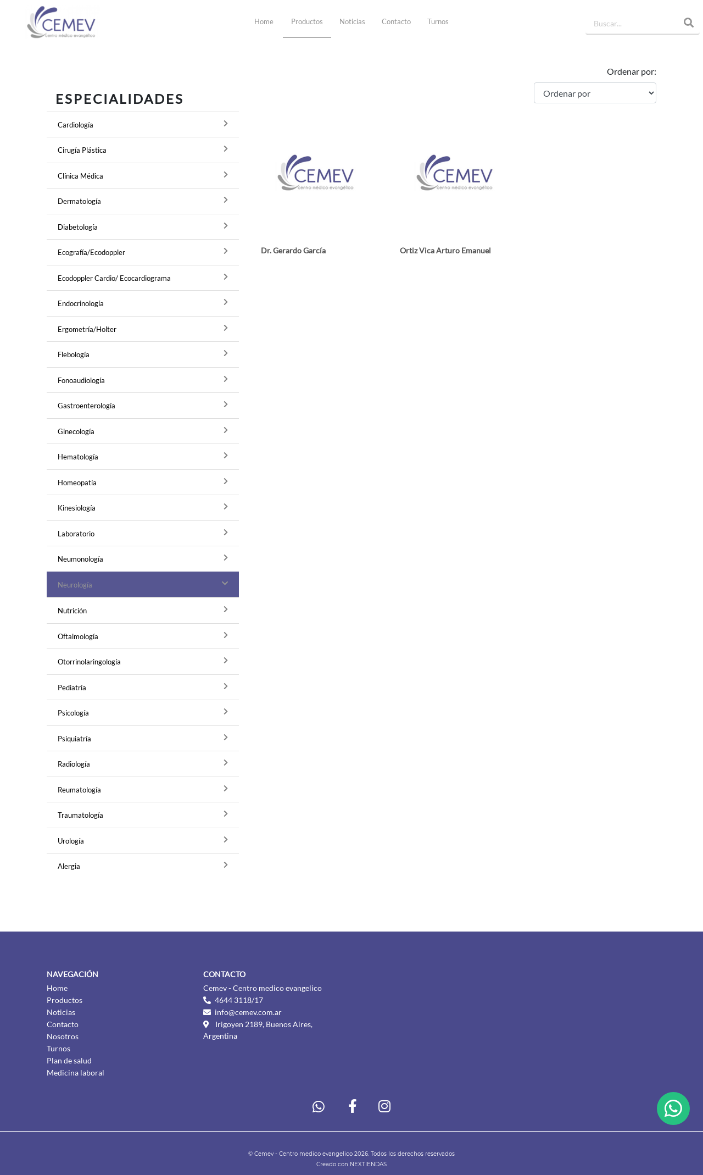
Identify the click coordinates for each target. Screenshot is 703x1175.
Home (268, 21)
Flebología (74, 354)
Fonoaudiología (81, 380)
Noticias (352, 21)
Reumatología (79, 789)
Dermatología (79, 201)
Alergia (69, 866)
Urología (71, 840)
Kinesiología (77, 507)
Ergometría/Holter (87, 329)
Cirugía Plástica (82, 150)
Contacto (396, 21)
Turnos (438, 21)
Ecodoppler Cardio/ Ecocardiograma (114, 278)
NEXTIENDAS (368, 1164)
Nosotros (63, 1036)
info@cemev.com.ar (248, 1012)
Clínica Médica (80, 175)
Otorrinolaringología (89, 661)
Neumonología (80, 559)
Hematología (78, 456)
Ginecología (76, 431)
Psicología (73, 712)
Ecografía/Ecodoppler (91, 252)
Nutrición (72, 610)
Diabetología (78, 227)
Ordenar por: (631, 71)
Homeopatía (77, 482)
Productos (307, 21)
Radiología (74, 764)
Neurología (75, 584)
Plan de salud (69, 1060)
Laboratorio (76, 533)
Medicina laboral (75, 1072)
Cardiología (75, 124)
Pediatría (72, 687)
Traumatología (80, 815)
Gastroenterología (86, 405)
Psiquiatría (74, 738)
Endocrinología (81, 303)
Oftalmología (78, 636)
